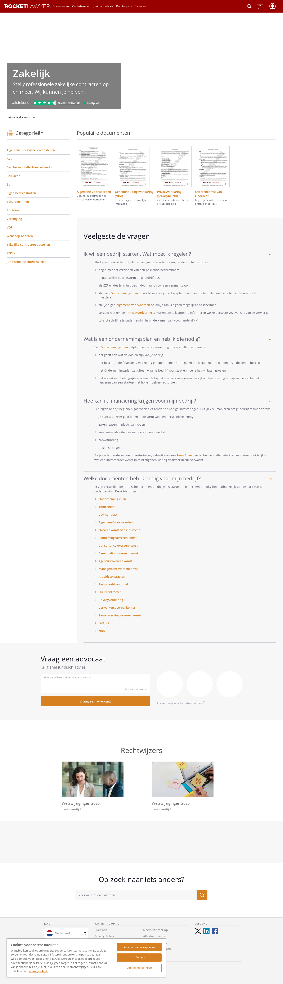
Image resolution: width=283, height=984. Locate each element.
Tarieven (140, 6)
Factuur (104, 623)
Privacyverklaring (139, 313)
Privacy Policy (104, 936)
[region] (86, 957)
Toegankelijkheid (155, 942)
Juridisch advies (103, 6)
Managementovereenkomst (118, 569)
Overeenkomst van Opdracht (119, 530)
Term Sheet (185, 455)
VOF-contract (108, 515)
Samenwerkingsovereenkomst (120, 615)
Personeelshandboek (114, 584)
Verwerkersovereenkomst (117, 608)
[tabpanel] (141, 842)
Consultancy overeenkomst (118, 546)
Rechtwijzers (124, 6)
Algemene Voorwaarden (116, 522)
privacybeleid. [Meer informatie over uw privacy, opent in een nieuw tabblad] (38, 971)
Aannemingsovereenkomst (118, 538)
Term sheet (107, 507)
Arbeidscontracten (112, 577)
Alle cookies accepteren (139, 947)
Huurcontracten (110, 592)
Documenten (61, 6)
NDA (102, 631)
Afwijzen (139, 957)
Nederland (62, 933)
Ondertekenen (81, 6)
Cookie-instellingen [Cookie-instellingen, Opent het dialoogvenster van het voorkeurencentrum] (139, 968)
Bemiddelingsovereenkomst (118, 553)
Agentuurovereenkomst (115, 561)
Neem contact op (155, 930)
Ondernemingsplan (124, 293)
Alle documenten (155, 936)
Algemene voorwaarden (133, 305)
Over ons (100, 930)
